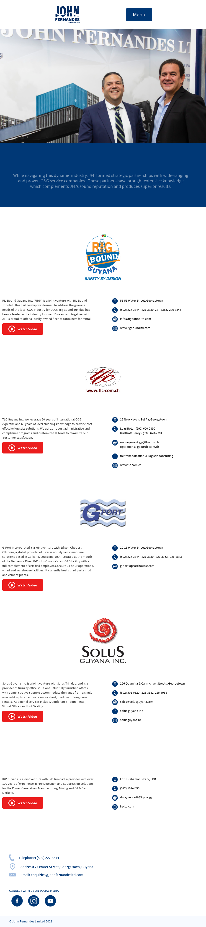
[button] (139, 14)
